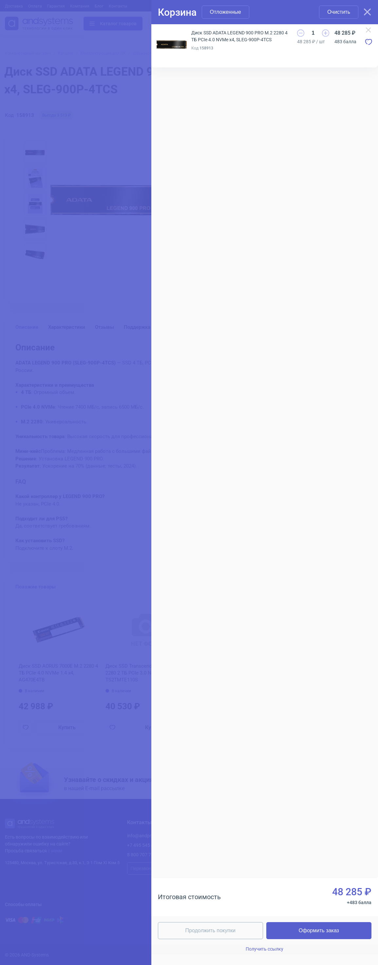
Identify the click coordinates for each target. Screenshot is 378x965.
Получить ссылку (264, 949)
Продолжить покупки (210, 930)
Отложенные (225, 12)
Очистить (338, 12)
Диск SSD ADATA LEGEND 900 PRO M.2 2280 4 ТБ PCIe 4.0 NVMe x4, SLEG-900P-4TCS (239, 36)
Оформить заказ (319, 930)
